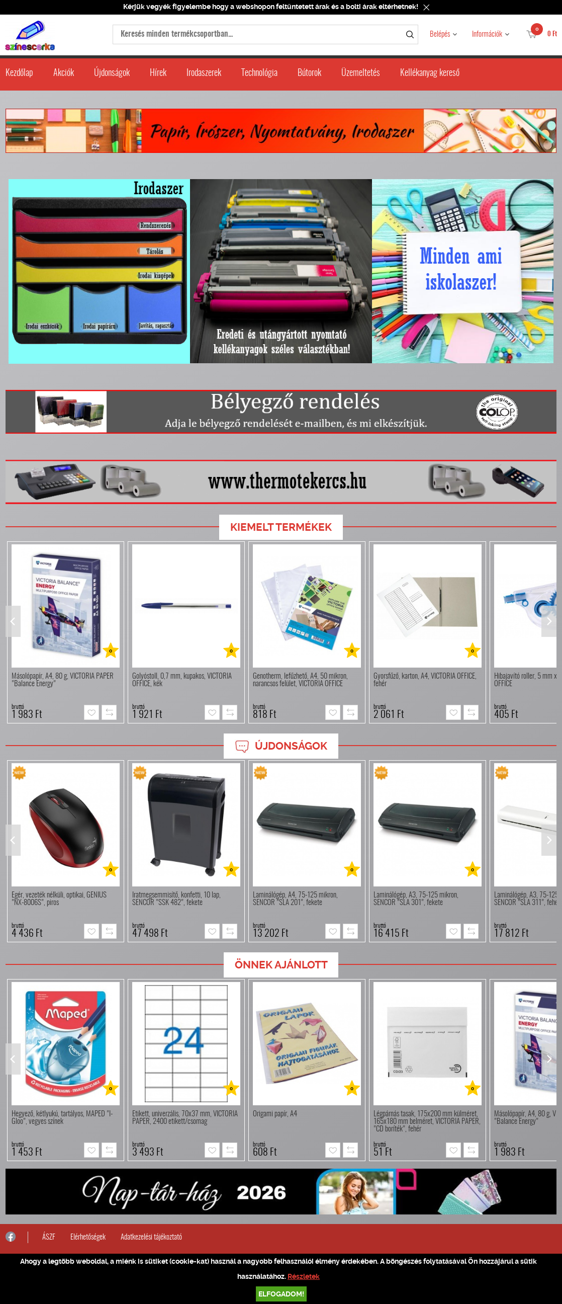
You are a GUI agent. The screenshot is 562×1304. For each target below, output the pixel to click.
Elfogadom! (281, 1294)
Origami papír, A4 (275, 1114)
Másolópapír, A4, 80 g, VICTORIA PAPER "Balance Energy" (63, 680)
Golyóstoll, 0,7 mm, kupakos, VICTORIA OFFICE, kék (182, 680)
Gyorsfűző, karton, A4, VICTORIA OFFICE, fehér (425, 680)
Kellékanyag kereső (429, 73)
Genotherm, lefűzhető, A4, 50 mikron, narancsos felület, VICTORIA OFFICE (300, 680)
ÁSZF (48, 1237)
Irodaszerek (203, 73)
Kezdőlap (19, 73)
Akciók (63, 73)
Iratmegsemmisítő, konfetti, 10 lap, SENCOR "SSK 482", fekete (176, 899)
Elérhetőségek (88, 1237)
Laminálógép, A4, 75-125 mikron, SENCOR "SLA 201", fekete (295, 899)
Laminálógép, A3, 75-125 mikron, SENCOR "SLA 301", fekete (415, 899)
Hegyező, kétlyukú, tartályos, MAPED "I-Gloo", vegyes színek (62, 1117)
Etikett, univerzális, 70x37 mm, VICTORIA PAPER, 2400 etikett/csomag (185, 1117)
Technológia (259, 73)
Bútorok (309, 73)
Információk (487, 34)
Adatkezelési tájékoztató (151, 1237)
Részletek (304, 1276)
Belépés (440, 34)
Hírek (158, 73)
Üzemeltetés (360, 73)
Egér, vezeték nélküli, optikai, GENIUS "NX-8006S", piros (59, 899)
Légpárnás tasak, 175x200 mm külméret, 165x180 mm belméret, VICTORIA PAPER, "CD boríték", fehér (427, 1121)
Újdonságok (112, 73)
